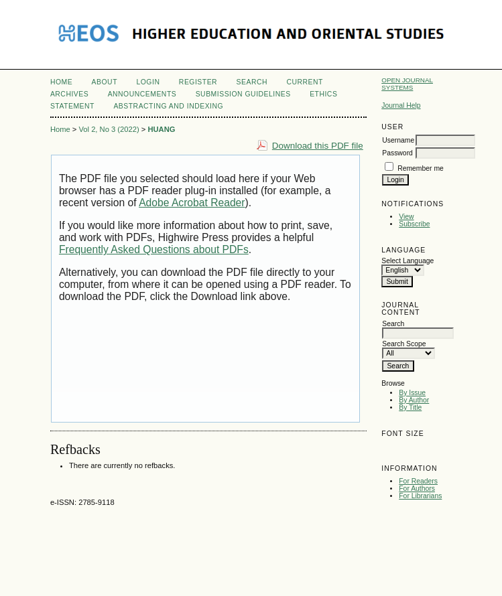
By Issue (412, 392)
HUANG (161, 129)
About (104, 82)
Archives (69, 94)
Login (148, 82)
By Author (414, 400)
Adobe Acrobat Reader (192, 202)
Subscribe (414, 224)
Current (304, 82)
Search (252, 82)
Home (61, 82)
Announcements (142, 94)
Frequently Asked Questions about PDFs (154, 249)
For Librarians (420, 496)
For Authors (417, 488)
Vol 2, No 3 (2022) (108, 129)
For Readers (418, 481)
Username (398, 140)
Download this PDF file (317, 146)
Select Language (407, 261)
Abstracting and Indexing (168, 106)
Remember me (420, 168)
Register (198, 82)
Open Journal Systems (407, 83)
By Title (410, 407)
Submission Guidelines (243, 94)
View (406, 216)
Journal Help (400, 105)
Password (397, 153)
